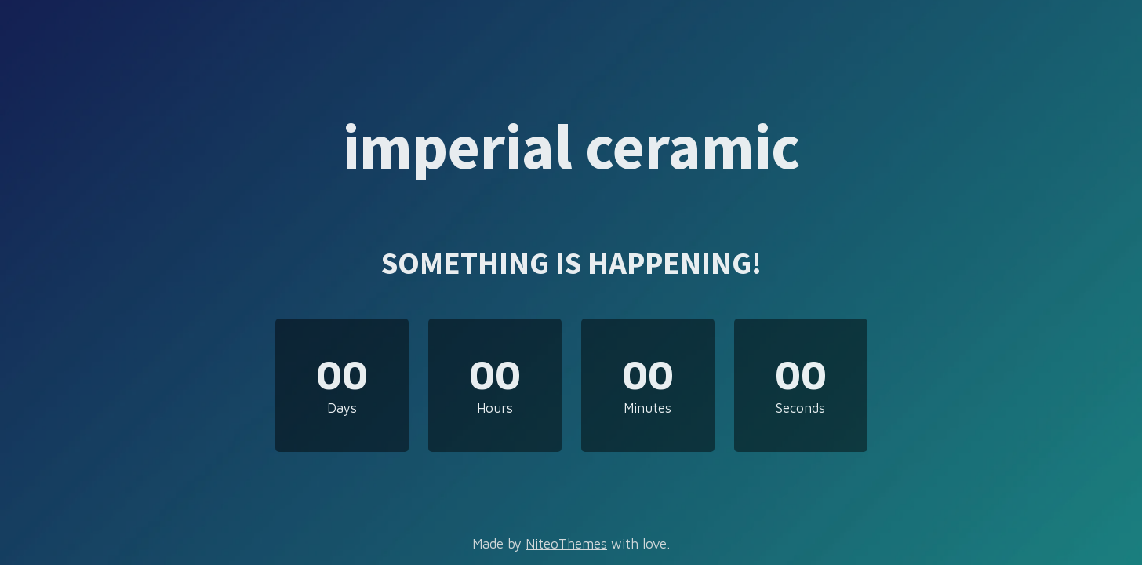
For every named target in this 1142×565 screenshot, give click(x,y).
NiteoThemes (566, 544)
